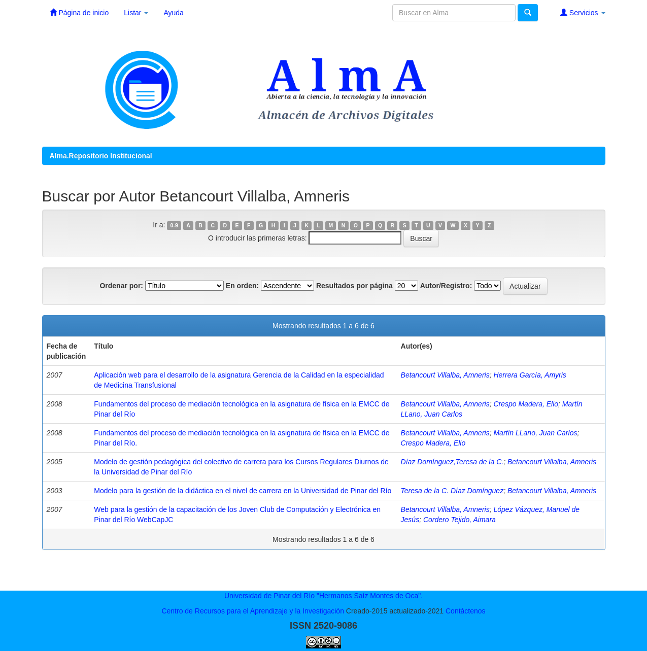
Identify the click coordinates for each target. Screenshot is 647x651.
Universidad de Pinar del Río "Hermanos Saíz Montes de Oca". (323, 596)
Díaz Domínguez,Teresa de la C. (452, 462)
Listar (136, 13)
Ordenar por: (121, 286)
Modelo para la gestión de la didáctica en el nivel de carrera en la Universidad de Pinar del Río (242, 491)
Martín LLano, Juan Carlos (535, 433)
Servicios (582, 12)
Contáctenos (466, 611)
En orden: (242, 286)
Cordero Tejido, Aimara (459, 520)
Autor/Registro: (446, 286)
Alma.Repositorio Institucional (101, 156)
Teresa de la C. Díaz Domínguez (452, 491)
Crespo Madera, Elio (525, 404)
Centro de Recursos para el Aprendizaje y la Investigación (252, 611)
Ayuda (173, 13)
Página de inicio (79, 12)
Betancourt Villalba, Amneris (445, 375)
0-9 (174, 225)
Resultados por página (354, 286)
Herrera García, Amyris (529, 375)
